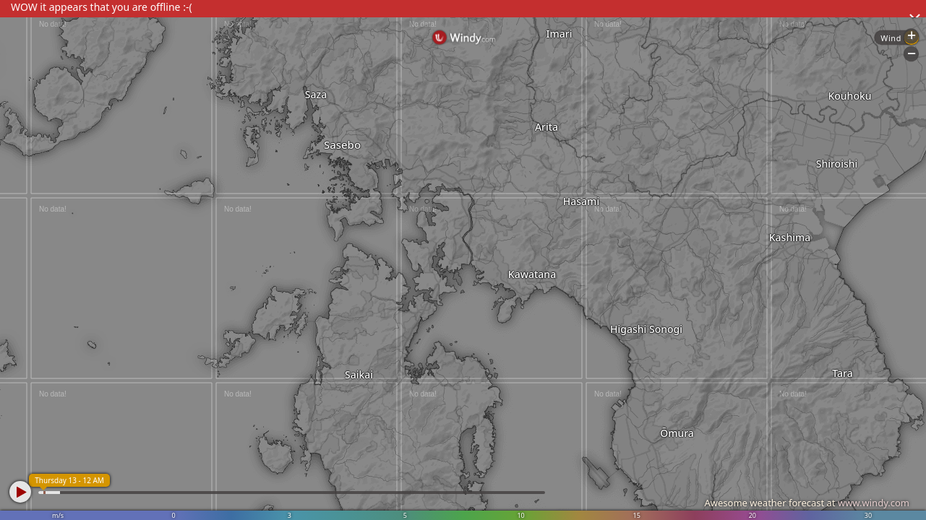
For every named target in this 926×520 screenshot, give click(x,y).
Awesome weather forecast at (806, 502)
